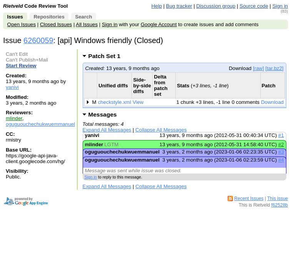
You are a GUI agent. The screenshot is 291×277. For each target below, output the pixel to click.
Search (83, 17)
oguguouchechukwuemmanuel (40, 124)
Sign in (280, 6)
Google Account (159, 24)
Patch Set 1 (107, 56)
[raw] (258, 68)
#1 (281, 135)
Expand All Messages (107, 130)
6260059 (38, 40)
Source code (253, 6)
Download (272, 102)
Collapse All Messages (160, 130)
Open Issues (21, 24)
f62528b (279, 205)
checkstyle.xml (114, 102)
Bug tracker (179, 6)
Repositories (48, 17)
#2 (281, 144)
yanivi (12, 87)
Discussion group (216, 6)
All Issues (87, 24)
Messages (102, 114)
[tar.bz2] (274, 68)
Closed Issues (56, 24)
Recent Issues (248, 198)
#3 (281, 152)
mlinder (14, 118)
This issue (277, 198)
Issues (15, 17)
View (138, 102)
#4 (281, 160)
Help (156, 6)
